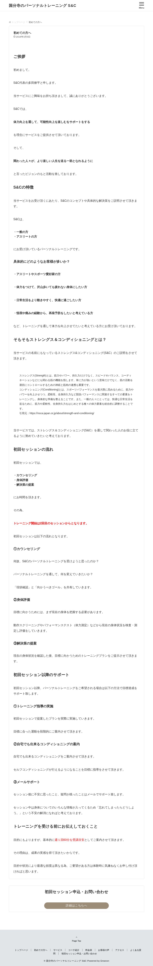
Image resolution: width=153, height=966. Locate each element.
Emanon (105, 961)
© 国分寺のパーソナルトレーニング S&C (65, 961)
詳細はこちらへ (76, 905)
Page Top (76, 939)
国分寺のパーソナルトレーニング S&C (42, 6)
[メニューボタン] (141, 5)
